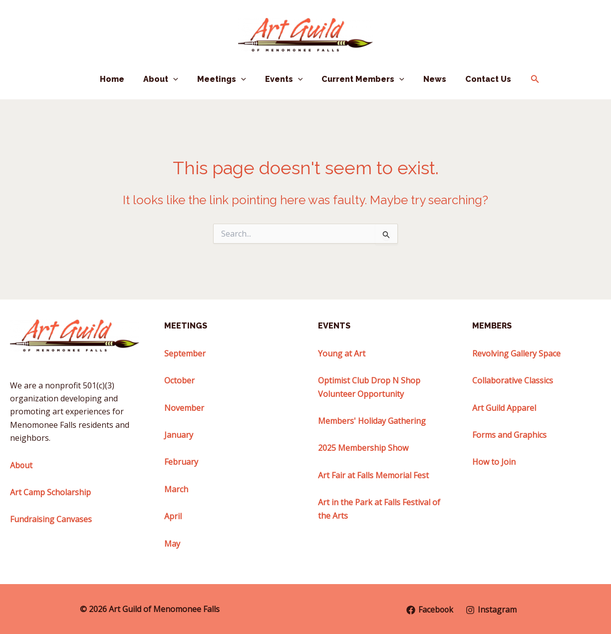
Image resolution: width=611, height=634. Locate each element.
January (178, 434)
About (166, 79)
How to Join (494, 461)
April (173, 516)
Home (121, 79)
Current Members (359, 79)
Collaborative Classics (512, 380)
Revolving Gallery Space (516, 353)
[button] (179, 79)
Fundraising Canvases (51, 519)
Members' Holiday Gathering (372, 420)
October (179, 380)
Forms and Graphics (509, 434)
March (176, 489)
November (184, 407)
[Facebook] (430, 610)
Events (284, 79)
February (181, 461)
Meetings (224, 79)
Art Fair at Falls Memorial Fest (373, 475)
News (428, 79)
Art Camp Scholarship (50, 492)
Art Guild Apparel (504, 407)
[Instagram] (492, 610)
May (172, 543)
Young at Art (341, 353)
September (185, 353)
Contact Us (479, 79)
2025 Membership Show (363, 447)
